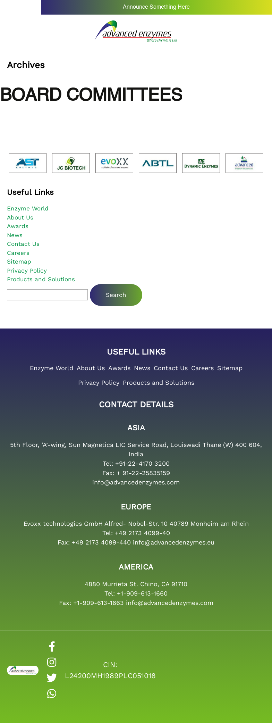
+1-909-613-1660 (142, 593)
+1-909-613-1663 (98, 602)
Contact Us (23, 243)
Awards (17, 226)
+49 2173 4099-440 (101, 542)
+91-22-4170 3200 (142, 463)
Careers (18, 252)
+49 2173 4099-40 (142, 533)
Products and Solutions (41, 279)
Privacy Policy (27, 270)
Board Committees (91, 96)
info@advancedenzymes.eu (173, 542)
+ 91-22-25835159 (143, 472)
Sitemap (19, 261)
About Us (20, 217)
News (15, 235)
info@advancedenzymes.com (136, 482)
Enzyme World (28, 208)
